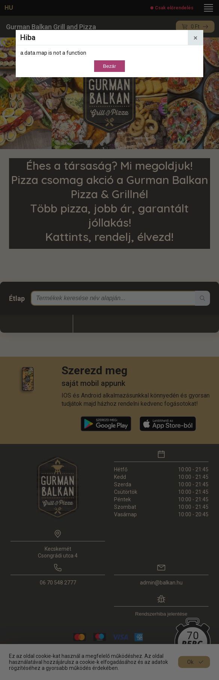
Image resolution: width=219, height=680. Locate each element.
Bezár (109, 66)
